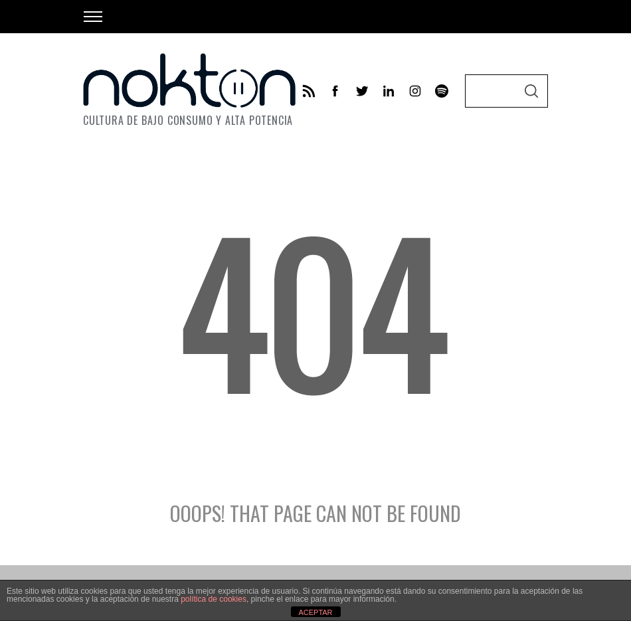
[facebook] (335, 91)
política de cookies (213, 599)
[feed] (309, 91)
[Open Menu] (93, 16)
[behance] (441, 91)
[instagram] (415, 91)
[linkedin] (388, 91)
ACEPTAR (315, 612)
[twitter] (362, 91)
